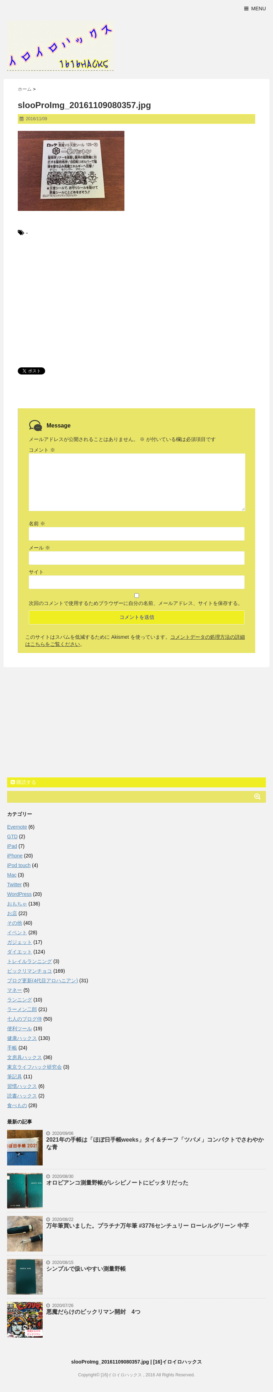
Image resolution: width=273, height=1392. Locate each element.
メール (39, 548)
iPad (12, 846)
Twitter (14, 884)
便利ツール (19, 1028)
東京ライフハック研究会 (34, 1067)
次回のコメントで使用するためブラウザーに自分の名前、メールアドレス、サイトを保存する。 (136, 603)
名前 (37, 523)
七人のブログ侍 (24, 1019)
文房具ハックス (24, 1057)
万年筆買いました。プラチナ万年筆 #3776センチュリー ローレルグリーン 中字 (147, 1226)
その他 (14, 923)
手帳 (12, 1048)
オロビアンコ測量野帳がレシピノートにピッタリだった (117, 1183)
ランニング (19, 1000)
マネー (14, 990)
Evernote (17, 827)
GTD (12, 836)
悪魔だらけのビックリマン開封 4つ (93, 1312)
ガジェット (19, 942)
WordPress (19, 894)
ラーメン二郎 (22, 1009)
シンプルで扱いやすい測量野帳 (86, 1269)
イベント (17, 932)
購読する (23, 782)
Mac (11, 875)
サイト (36, 572)
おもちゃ (17, 904)
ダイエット (19, 952)
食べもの (17, 1105)
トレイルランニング (29, 961)
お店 (12, 913)
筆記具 (14, 1076)
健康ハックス (22, 1038)
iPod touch (19, 865)
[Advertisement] (136, 301)
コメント (42, 450)
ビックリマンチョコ (29, 971)
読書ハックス (22, 1096)
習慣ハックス (22, 1086)
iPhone (15, 856)
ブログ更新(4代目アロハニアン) (42, 980)
